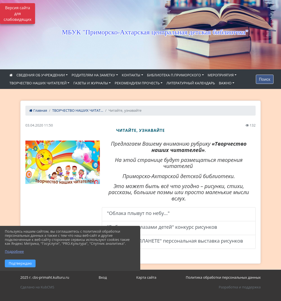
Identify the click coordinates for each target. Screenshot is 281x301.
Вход (103, 277)
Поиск (264, 79)
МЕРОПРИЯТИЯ (221, 75)
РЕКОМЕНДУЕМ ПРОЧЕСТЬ (137, 83)
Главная (38, 110)
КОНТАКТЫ (131, 75)
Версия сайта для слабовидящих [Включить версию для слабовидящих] (17, 13)
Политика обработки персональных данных (223, 277)
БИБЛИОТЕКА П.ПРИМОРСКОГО (174, 75)
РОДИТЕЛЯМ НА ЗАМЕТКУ (93, 75)
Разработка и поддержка (240, 287)
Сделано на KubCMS (37, 287)
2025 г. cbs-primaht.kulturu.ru (44, 277)
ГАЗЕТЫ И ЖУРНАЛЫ (90, 83)
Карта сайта (146, 277)
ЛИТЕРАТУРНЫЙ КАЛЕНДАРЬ (190, 83)
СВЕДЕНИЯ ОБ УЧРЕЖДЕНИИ (40, 75)
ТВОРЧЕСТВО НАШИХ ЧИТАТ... (77, 110)
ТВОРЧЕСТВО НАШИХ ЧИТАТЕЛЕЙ (38, 83)
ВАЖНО (225, 83)
